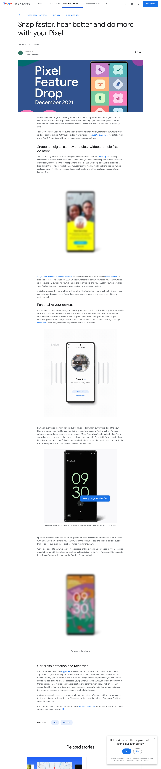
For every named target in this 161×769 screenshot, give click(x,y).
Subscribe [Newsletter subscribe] (150, 4)
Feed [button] (105, 4)
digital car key (111, 277)
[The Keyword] (19, 15)
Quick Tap (102, 156)
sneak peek (42, 323)
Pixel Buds (66, 722)
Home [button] (40, 4)
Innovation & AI (52, 3)
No (136, 752)
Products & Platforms (37, 15)
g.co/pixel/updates (100, 135)
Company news (93, 3)
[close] (153, 739)
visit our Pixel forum (86, 706)
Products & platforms (73, 3)
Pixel (55, 722)
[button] (138, 52)
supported (66, 671)
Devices (56, 15)
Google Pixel (72, 15)
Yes (126, 752)
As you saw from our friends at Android (54, 277)
